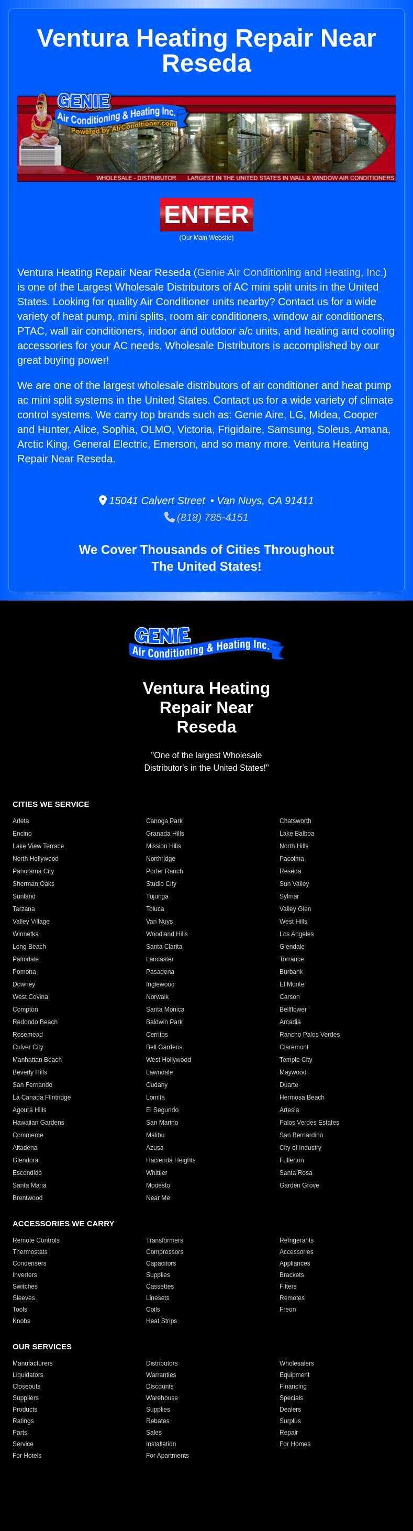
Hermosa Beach (302, 1097)
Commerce (28, 1135)
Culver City (28, 1047)
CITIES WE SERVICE (51, 804)
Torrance (292, 959)
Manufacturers (33, 1363)
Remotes (292, 1298)
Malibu (155, 1135)
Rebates (158, 1421)
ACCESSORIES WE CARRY (63, 1223)
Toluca (155, 909)
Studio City (161, 883)
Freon (288, 1309)
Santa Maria (30, 1185)
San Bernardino (301, 1135)
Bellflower (293, 1009)
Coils (153, 1309)
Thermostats (30, 1252)
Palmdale (26, 959)
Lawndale (159, 1072)
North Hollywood (36, 858)
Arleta (21, 821)
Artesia (289, 1110)
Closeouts (26, 1386)
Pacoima (292, 858)
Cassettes (160, 1286)
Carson (290, 997)
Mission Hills (163, 846)
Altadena (25, 1147)
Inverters (25, 1275)
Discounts (160, 1386)
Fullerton (292, 1160)
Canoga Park (164, 821)
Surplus (290, 1421)
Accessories (297, 1252)
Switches (25, 1286)
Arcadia (290, 1022)
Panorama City (33, 871)
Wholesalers (297, 1363)
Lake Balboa (297, 833)
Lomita (155, 1097)
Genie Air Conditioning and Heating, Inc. (290, 272)
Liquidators (28, 1375)
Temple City (296, 1059)
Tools (20, 1309)
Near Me (158, 1198)
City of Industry (300, 1147)
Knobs (21, 1321)
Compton (25, 1009)
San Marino (162, 1122)
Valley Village (31, 921)
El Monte (292, 984)
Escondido (27, 1173)
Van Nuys (159, 921)
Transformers (164, 1240)
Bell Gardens (164, 1047)
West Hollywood (168, 1059)
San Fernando (32, 1085)
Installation (161, 1444)
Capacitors (161, 1263)
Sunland (24, 896)
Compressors (164, 1252)
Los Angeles (297, 934)
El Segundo (162, 1110)
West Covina (30, 997)
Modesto (158, 1185)
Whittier (157, 1173)
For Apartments (167, 1455)
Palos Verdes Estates (309, 1122)
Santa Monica (165, 1009)
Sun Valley (294, 883)
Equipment (294, 1375)
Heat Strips (161, 1321)
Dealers (290, 1409)
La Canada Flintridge (42, 1097)
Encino (22, 833)
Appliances (295, 1263)
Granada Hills (165, 833)
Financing (293, 1386)
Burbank (291, 971)
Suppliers (26, 1398)
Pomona (24, 971)
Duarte (289, 1085)
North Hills (294, 846)
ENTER (206, 214)
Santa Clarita (164, 946)
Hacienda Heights (171, 1160)
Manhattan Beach (37, 1059)
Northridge (160, 858)
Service (23, 1444)
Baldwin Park (164, 1022)
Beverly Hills (30, 1072)
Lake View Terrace (38, 846)
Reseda (290, 871)
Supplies (158, 1275)
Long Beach (29, 946)
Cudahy (157, 1085)
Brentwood (27, 1198)
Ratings (23, 1421)
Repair (289, 1432)
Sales (154, 1432)
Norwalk (157, 997)
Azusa (154, 1147)
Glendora (25, 1160)
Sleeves (24, 1298)
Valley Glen (295, 909)
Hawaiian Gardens (38, 1122)
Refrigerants (297, 1240)
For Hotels (27, 1455)
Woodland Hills (167, 934)
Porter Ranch (164, 871)
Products (25, 1409)
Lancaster (160, 959)
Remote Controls (36, 1240)
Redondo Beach (35, 1022)
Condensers (30, 1263)
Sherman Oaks (33, 883)
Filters (288, 1286)
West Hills (293, 921)
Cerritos (157, 1034)
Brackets (292, 1275)
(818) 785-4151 (206, 517)
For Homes (295, 1444)
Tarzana (24, 909)
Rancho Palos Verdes (310, 1034)
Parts (20, 1432)
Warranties (161, 1375)
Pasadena (160, 971)
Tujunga (157, 896)
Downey (24, 984)
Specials (291, 1398)
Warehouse (162, 1398)
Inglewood (160, 984)
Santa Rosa (296, 1173)
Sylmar (289, 896)
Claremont (294, 1047)
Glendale (292, 946)
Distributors (162, 1363)
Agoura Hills (30, 1110)
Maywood (293, 1072)
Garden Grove (299, 1185)
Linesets (158, 1298)
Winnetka (26, 934)
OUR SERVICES (42, 1346)
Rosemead (28, 1034)
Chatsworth (295, 821)
